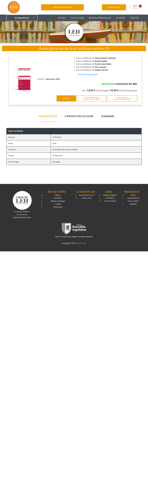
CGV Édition (110, 198)
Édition (58, 195)
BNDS (133, 195)
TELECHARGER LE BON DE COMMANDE (122, 98)
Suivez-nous (87, 198)
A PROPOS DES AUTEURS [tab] (79, 116)
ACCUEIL (62, 18)
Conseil (58, 204)
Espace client (114, 7)
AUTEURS (120, 18)
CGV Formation (110, 201)
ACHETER (66, 98)
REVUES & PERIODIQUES (100, 18)
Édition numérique (58, 201)
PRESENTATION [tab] (48, 116)
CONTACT (134, 18)
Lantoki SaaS (81, 243)
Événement (57, 207)
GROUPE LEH (22, 18)
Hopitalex (133, 204)
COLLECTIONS (77, 18)
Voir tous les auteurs (88, 74)
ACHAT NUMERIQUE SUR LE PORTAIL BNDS (91, 98)
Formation (58, 198)
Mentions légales (110, 195)
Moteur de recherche (62, 7)
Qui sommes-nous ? (87, 195)
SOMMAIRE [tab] (107, 116)
